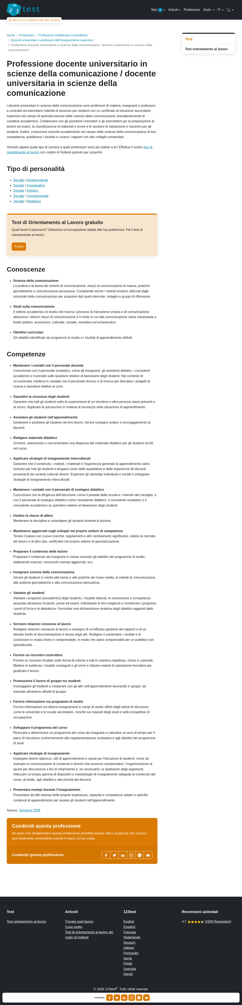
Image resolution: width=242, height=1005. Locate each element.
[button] (230, 10)
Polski (127, 963)
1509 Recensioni (218, 921)
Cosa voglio (73, 927)
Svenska (129, 969)
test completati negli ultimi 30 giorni (34, 20)
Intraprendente (37, 180)
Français (129, 932)
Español (129, 927)
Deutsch (129, 942)
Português (130, 953)
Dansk (128, 974)
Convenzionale (38, 196)
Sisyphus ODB (29, 810)
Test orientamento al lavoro (206, 49)
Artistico (32, 190)
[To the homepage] (23, 10)
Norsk (127, 958)
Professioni (192, 9)
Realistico (34, 201)
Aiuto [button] (207, 9)
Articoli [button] (173, 9)
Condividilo (99, 998)
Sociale (18, 180)
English (128, 921)
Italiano (128, 947)
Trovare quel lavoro (79, 921)
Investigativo (36, 185)
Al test (18, 246)
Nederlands (131, 937)
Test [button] (157, 10)
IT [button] (219, 9)
